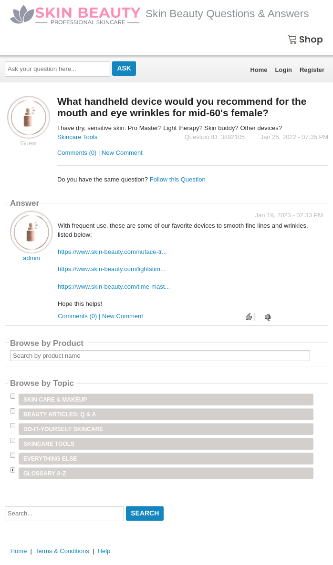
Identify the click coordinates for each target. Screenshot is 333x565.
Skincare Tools (77, 137)
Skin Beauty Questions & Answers (159, 13)
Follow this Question (178, 179)
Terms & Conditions (62, 551)
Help (104, 551)
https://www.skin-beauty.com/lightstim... (112, 268)
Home (258, 69)
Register (312, 69)
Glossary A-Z (44, 473)
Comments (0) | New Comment (100, 152)
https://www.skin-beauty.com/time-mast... (114, 286)
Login (283, 69)
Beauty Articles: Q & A (59, 414)
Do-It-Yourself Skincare (63, 429)
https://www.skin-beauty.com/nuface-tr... (112, 251)
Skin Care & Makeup (55, 399)
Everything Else (50, 458)
